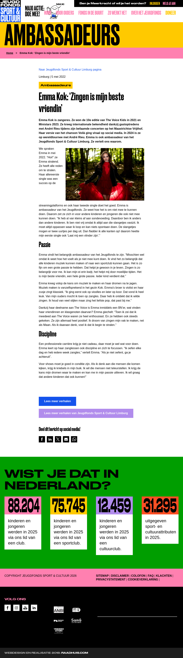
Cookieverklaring (143, 579)
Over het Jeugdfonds (146, 13)
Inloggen (155, 3)
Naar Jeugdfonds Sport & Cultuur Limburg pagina (70, 69)
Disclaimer (120, 575)
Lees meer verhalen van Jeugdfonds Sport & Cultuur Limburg (86, 413)
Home (48, 13)
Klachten (164, 575)
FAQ (151, 575)
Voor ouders (65, 13)
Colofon (138, 575)
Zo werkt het (117, 13)
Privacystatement (110, 579)
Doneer (170, 13)
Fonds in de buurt (90, 13)
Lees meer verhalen (57, 401)
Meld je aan (169, 3)
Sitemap (102, 575)
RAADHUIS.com (74, 652)
